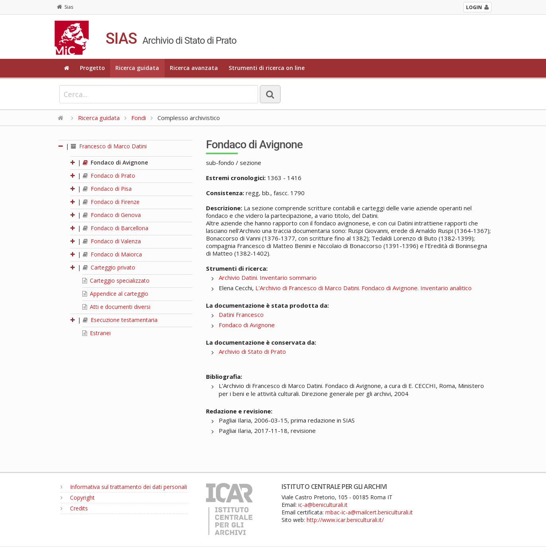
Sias (65, 7)
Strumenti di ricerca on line (267, 68)
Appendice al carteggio (115, 293)
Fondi (138, 118)
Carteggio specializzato (116, 280)
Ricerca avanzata (194, 68)
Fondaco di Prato (109, 175)
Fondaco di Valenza (112, 241)
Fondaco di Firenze (111, 202)
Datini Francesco (241, 314)
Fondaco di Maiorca (112, 254)
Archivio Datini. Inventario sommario (268, 277)
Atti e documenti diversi (116, 306)
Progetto (92, 68)
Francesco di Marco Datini (109, 146)
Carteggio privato (109, 267)
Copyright (77, 497)
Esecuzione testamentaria (120, 320)
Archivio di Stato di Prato (252, 351)
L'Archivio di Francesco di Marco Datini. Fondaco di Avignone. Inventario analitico (363, 288)
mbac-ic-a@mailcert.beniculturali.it (369, 512)
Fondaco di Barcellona (115, 228)
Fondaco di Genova (112, 215)
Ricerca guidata (137, 68)
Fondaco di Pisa (107, 188)
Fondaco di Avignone (115, 162)
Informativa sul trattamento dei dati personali (123, 487)
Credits (74, 508)
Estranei (96, 333)
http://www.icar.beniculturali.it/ (345, 520)
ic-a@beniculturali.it (323, 504)
